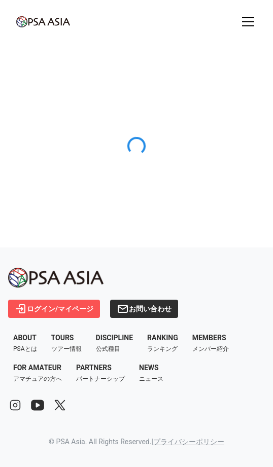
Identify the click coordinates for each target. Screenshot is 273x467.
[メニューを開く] (248, 21)
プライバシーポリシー (188, 442)
